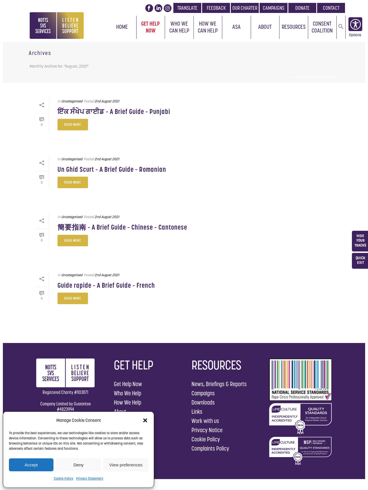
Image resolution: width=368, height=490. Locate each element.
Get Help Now (150, 27)
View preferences (126, 464)
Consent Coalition (322, 27)
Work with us (205, 421)
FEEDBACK (216, 8)
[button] (145, 420)
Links (196, 411)
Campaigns (203, 393)
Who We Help (127, 393)
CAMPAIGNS (273, 8)
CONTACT (331, 8)
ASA (236, 26)
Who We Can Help (179, 27)
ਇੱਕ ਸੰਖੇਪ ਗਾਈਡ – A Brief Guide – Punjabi (113, 111)
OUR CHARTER (244, 8)
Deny (78, 464)
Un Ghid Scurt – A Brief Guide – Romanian (111, 169)
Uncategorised (71, 101)
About (265, 26)
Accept (31, 464)
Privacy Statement (89, 478)
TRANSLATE (187, 8)
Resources (294, 26)
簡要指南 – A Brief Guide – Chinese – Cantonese (122, 227)
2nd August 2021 (107, 101)
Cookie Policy (63, 478)
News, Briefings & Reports (219, 384)
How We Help (127, 402)
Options (355, 36)
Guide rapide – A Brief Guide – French (106, 285)
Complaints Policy (210, 448)
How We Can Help (208, 27)
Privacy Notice (207, 430)
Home (122, 26)
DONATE (302, 8)
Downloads (203, 402)
